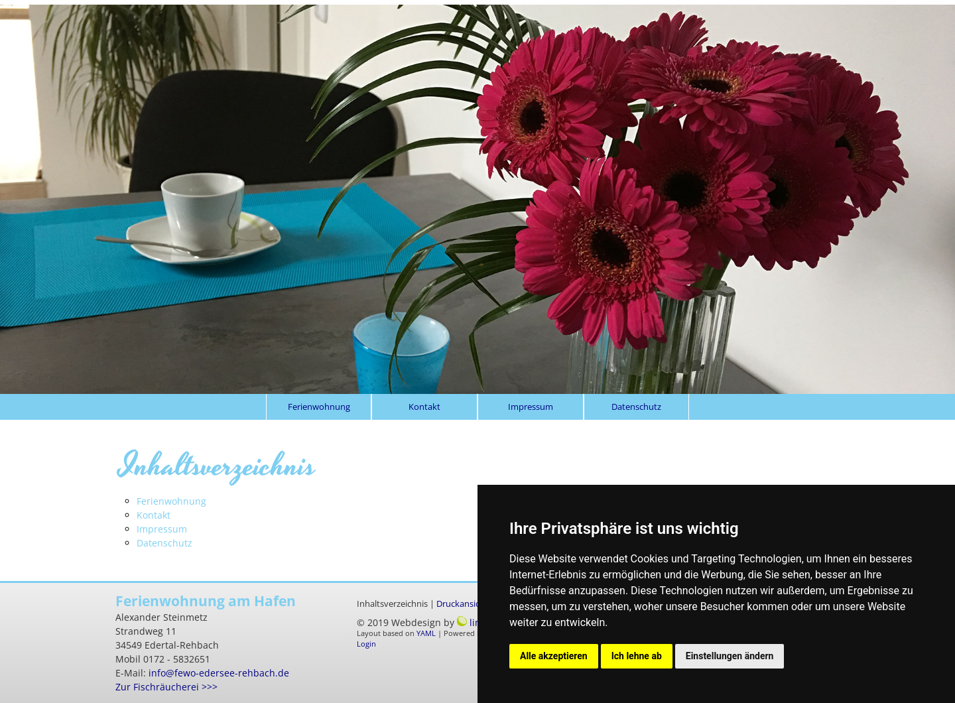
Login (366, 644)
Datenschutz (636, 407)
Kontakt (424, 407)
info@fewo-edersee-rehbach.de (219, 673)
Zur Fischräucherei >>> (166, 686)
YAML (426, 633)
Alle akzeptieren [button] (554, 656)
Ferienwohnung (319, 407)
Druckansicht (462, 603)
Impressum (530, 407)
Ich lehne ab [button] (636, 656)
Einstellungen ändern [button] (730, 656)
